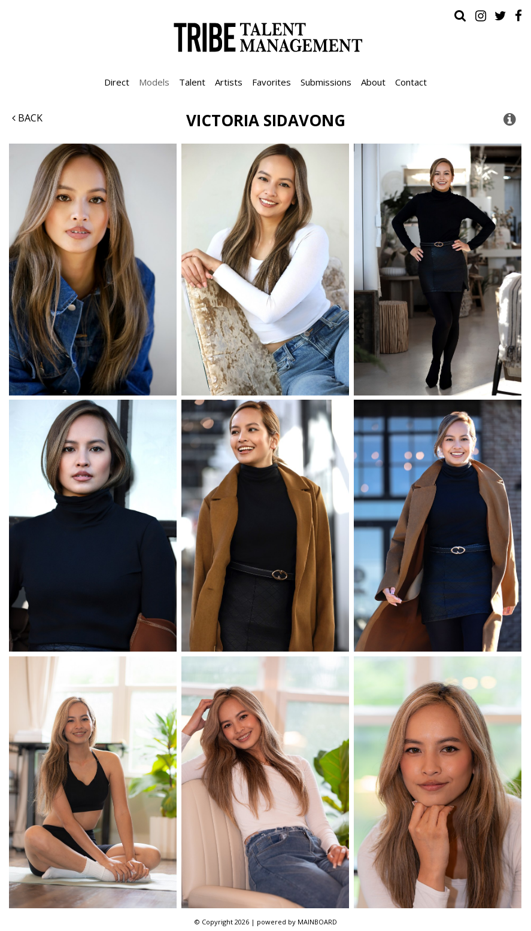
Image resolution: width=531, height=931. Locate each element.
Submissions (326, 82)
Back (27, 117)
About (373, 82)
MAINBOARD (317, 921)
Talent (192, 82)
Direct (116, 82)
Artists (228, 82)
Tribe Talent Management (266, 37)
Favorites (271, 82)
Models (154, 82)
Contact (411, 82)
